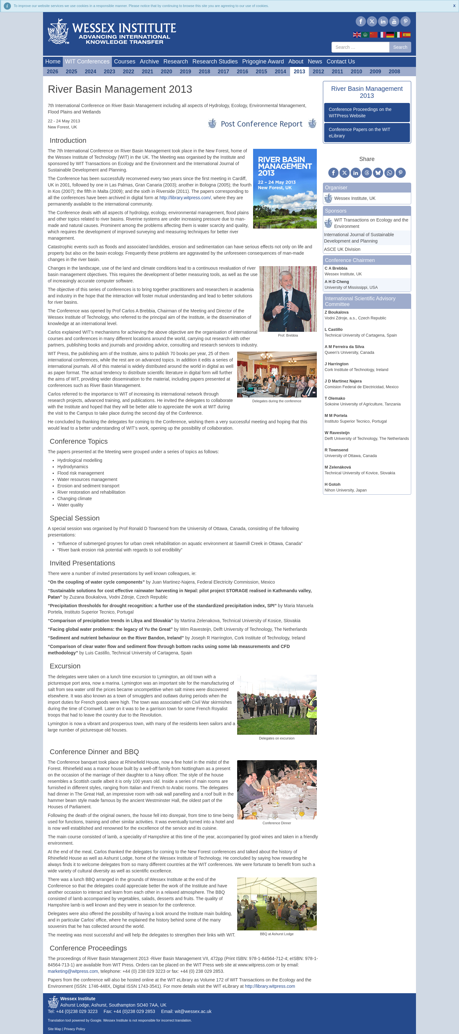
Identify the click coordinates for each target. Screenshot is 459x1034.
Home (53, 61)
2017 (223, 71)
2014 (280, 71)
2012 (318, 71)
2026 (52, 71)
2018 (204, 71)
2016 (242, 71)
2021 (147, 71)
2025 (71, 71)
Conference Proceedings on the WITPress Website (360, 112)
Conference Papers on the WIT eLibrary (359, 132)
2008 (394, 71)
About (295, 61)
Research (176, 61)
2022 (128, 71)
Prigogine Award (263, 61)
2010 (356, 71)
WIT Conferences (87, 61)
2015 (261, 71)
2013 (299, 71)
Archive (149, 61)
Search (400, 47)
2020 (166, 71)
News (315, 61)
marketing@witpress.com (73, 971)
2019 (185, 71)
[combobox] (361, 47)
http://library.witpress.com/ (185, 197)
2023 (109, 71)
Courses (124, 61)
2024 (90, 71)
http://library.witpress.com (270, 986)
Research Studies (215, 61)
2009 (375, 71)
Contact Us (341, 61)
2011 (337, 71)
